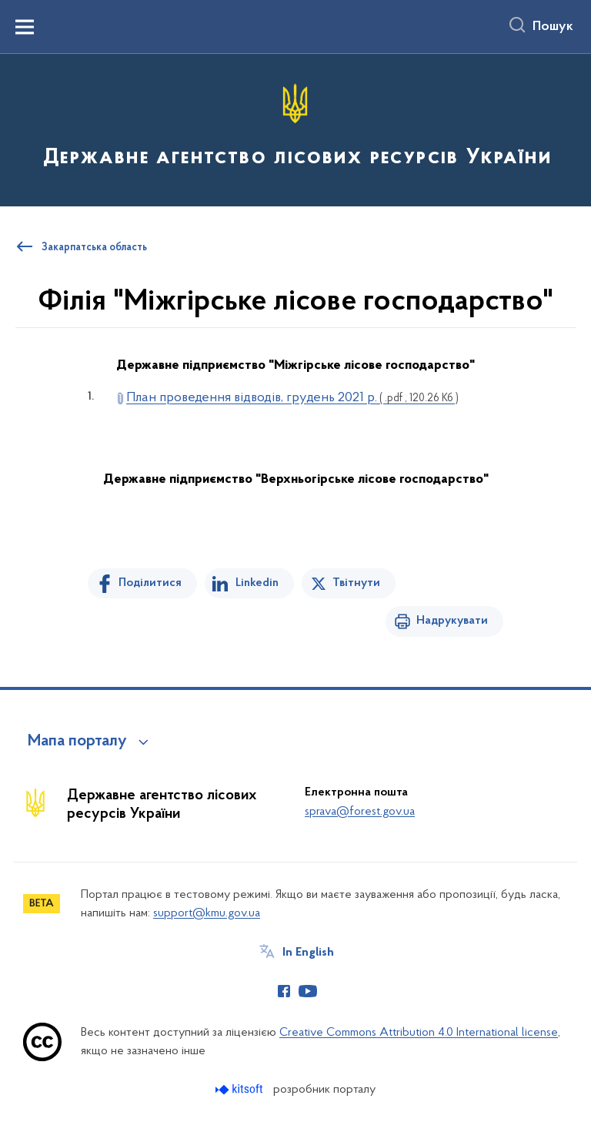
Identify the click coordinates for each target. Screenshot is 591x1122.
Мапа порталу (77, 741)
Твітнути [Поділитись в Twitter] (356, 583)
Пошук (553, 27)
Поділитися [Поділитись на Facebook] (150, 583)
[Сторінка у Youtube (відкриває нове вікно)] (308, 991)
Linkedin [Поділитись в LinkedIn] (257, 583)
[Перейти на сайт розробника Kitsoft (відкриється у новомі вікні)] (240, 1089)
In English (308, 952)
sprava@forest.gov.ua (360, 811)
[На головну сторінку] (295, 129)
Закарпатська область (94, 248)
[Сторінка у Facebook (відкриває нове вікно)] (284, 991)
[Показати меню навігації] (24, 26)
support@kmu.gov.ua (206, 913)
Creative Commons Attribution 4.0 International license (418, 1033)
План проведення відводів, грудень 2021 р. (292, 397)
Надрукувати (452, 621)
